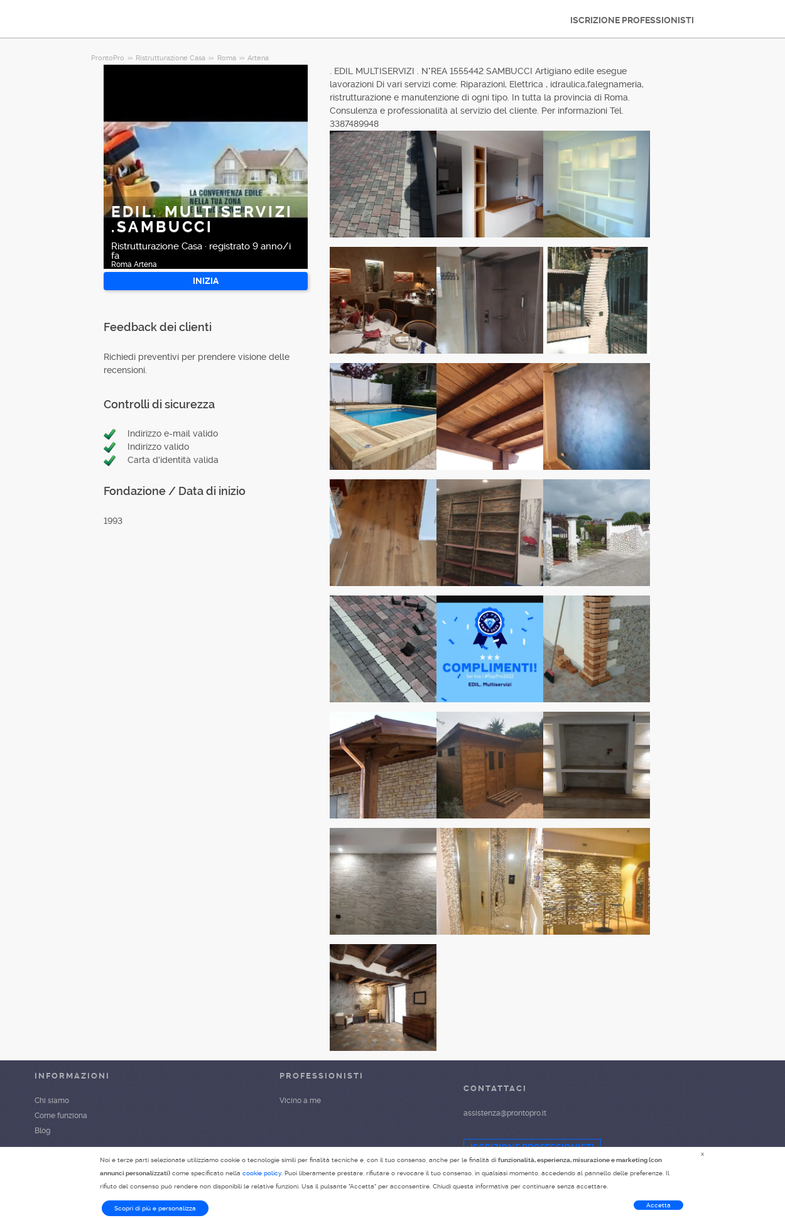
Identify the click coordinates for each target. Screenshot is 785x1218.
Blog (42, 1130)
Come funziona (61, 1115)
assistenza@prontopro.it (504, 1113)
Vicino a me (300, 1100)
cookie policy (261, 1173)
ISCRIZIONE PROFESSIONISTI (632, 20)
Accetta (658, 1205)
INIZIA (206, 281)
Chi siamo (52, 1100)
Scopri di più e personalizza (155, 1208)
